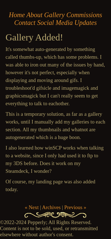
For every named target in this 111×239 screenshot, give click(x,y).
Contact (24, 22)
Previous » (75, 207)
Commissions (84, 15)
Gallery (54, 15)
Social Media (55, 22)
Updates (85, 22)
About (35, 15)
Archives (51, 207)
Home (17, 15)
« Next (31, 207)
